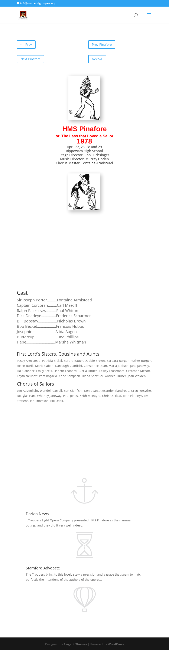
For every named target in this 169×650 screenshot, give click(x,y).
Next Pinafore (30, 59)
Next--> (97, 59)
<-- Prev (26, 44)
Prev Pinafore (102, 44)
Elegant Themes (75, 644)
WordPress (116, 644)
